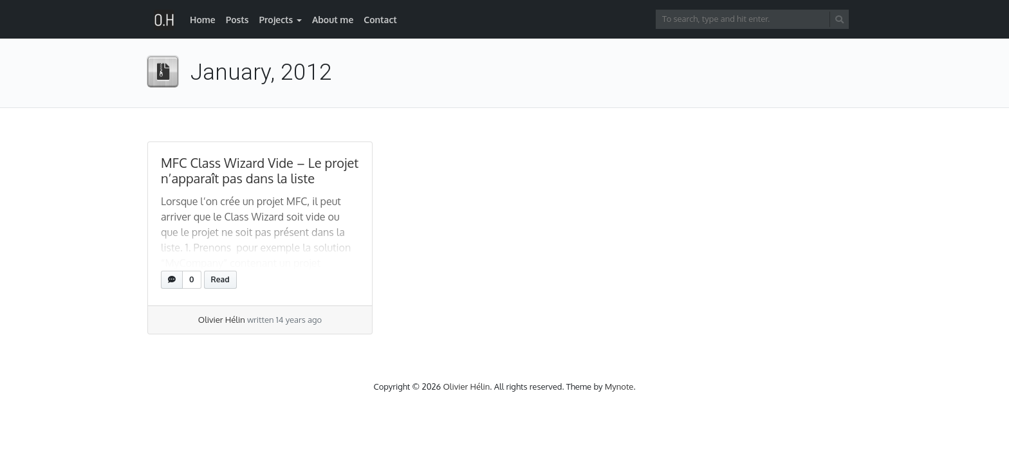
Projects (276, 19)
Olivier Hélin (221, 319)
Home (203, 19)
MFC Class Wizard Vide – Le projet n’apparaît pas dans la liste (259, 170)
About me (332, 19)
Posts (237, 19)
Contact (380, 19)
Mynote (619, 386)
